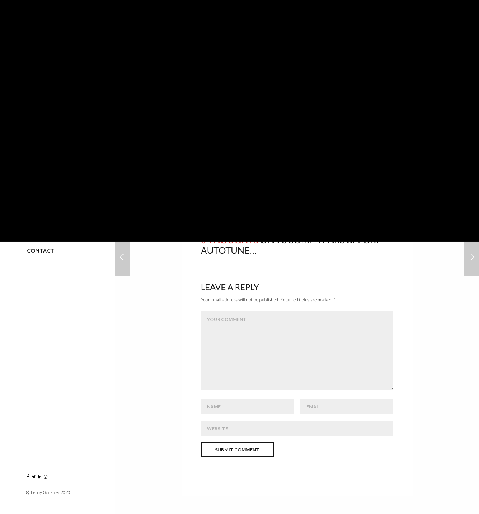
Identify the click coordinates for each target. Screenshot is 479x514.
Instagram (43, 233)
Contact (41, 250)
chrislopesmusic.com (224, 161)
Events (37, 115)
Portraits (42, 98)
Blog (34, 216)
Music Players (47, 132)
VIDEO (35, 166)
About (36, 199)
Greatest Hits (48, 149)
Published (41, 183)
